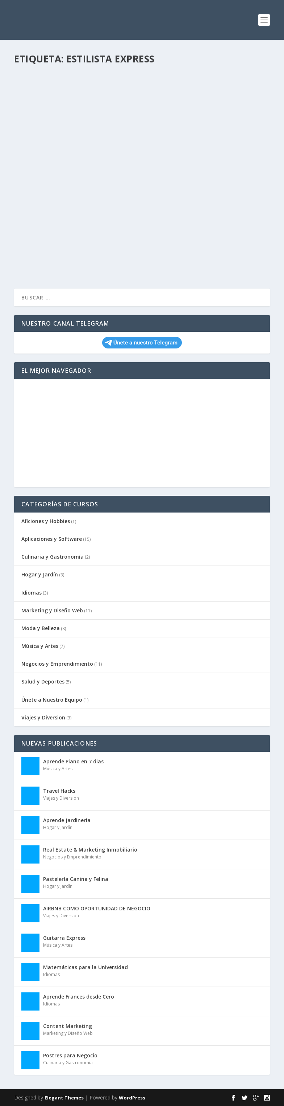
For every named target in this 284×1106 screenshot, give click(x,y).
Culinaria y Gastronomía (52, 556)
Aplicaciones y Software (51, 538)
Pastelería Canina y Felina (75, 879)
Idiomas (31, 592)
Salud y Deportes (42, 681)
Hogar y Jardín (39, 574)
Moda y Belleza (40, 628)
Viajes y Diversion (43, 717)
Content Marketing (67, 1026)
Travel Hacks (59, 790)
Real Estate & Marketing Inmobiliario (90, 849)
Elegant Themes (64, 1097)
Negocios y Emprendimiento (57, 663)
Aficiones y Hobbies (45, 521)
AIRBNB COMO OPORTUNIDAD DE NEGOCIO (96, 908)
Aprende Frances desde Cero (78, 996)
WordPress (132, 1097)
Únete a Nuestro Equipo (51, 699)
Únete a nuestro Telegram (141, 342)
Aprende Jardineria (67, 820)
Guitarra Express (64, 937)
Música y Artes (39, 645)
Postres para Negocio (70, 1055)
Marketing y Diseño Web (52, 610)
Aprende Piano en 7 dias (73, 761)
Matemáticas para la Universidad (85, 967)
